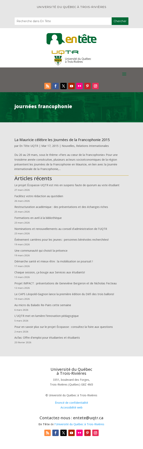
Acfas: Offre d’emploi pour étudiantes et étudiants (47, 337)
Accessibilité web (71, 407)
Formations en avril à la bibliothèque (38, 218)
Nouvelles (68, 146)
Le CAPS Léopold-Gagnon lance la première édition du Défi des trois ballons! (64, 294)
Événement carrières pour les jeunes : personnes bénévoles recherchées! (61, 239)
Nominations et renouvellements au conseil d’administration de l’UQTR (60, 229)
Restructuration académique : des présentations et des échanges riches (61, 207)
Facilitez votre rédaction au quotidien (38, 196)
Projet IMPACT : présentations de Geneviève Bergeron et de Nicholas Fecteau (65, 283)
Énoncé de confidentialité (71, 402)
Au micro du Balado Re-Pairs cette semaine (42, 305)
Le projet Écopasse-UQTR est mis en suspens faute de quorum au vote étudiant (66, 185)
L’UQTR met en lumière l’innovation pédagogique (46, 316)
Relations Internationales (92, 146)
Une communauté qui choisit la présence (41, 250)
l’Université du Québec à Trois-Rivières (79, 424)
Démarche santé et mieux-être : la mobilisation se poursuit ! (53, 261)
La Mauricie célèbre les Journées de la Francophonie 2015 (62, 139)
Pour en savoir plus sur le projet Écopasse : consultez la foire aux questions (63, 327)
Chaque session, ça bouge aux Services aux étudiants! (49, 272)
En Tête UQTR (28, 146)
